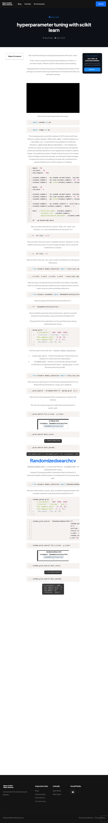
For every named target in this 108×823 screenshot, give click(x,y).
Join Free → (92, 69)
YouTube (27, 4)
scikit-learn (55, 17)
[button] (21, 56)
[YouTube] (72, 791)
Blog (19, 4)
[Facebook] (78, 791)
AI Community (39, 4)
